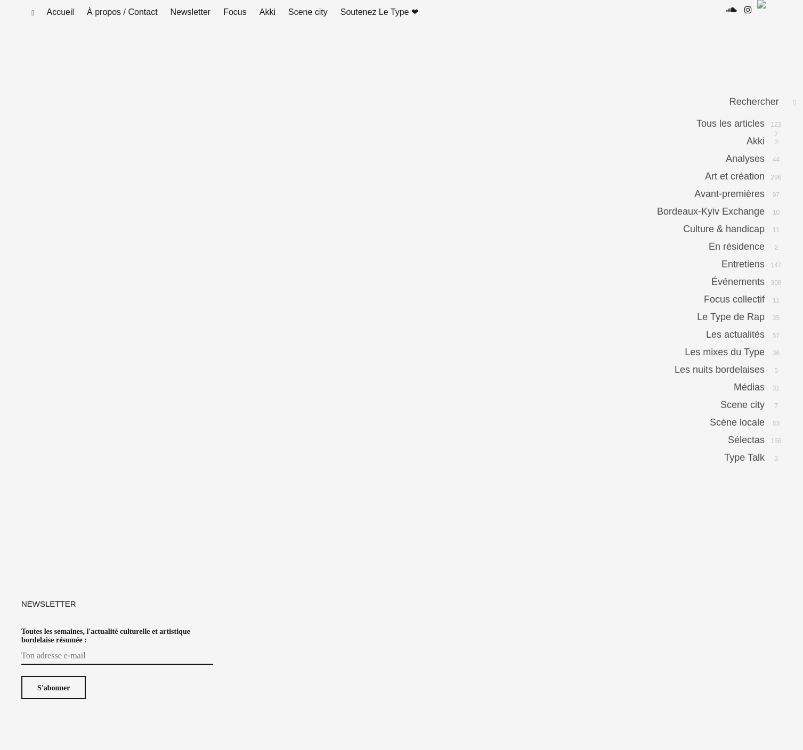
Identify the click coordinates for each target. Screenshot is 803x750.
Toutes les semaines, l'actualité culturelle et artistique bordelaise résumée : (105, 646)
